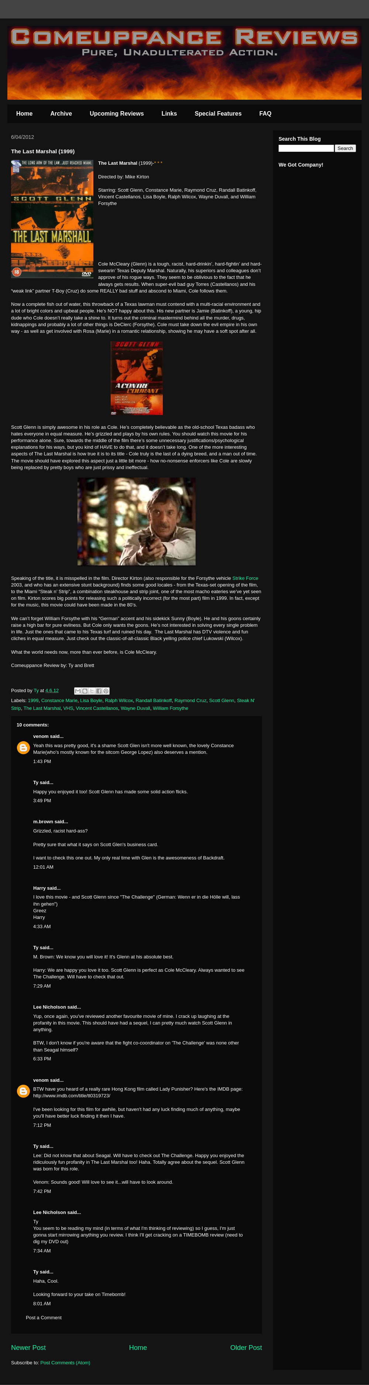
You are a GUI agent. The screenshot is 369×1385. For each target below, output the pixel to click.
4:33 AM (42, 926)
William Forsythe (170, 708)
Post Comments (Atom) (65, 1362)
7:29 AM (42, 986)
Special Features (218, 113)
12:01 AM (43, 867)
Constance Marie (59, 700)
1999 (33, 700)
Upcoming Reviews (117, 113)
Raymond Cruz (191, 700)
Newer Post (28, 1347)
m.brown (43, 821)
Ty (35, 782)
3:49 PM (42, 800)
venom (41, 736)
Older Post (246, 1347)
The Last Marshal (42, 708)
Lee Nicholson (49, 1007)
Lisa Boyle (91, 700)
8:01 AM (42, 1303)
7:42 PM (42, 1191)
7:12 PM (42, 1125)
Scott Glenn (221, 700)
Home (24, 113)
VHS (68, 708)
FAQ (265, 113)
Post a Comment (44, 1317)
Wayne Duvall (135, 708)
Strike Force (245, 578)
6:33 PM (42, 1058)
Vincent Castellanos (97, 708)
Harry (39, 888)
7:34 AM (42, 1251)
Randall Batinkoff (154, 700)
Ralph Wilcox (119, 700)
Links (169, 113)
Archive (61, 113)
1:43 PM (42, 761)
